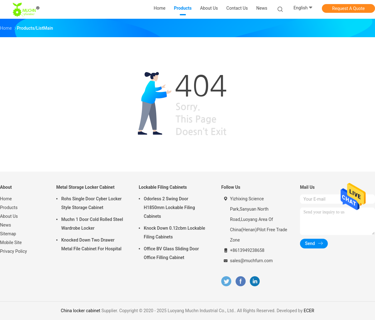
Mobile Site (11, 242)
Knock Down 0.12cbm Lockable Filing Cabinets (174, 232)
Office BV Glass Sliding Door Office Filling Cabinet (171, 253)
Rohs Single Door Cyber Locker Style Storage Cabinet (91, 203)
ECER (309, 310)
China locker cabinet (80, 310)
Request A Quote (348, 8)
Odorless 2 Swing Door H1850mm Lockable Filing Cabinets (169, 207)
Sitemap (8, 233)
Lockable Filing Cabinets (163, 187)
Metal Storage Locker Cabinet (85, 187)
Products (9, 207)
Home (6, 198)
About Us (9, 216)
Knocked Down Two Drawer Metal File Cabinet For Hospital (91, 244)
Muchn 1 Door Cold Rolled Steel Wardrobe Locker (92, 224)
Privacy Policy (13, 251)
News (5, 225)
